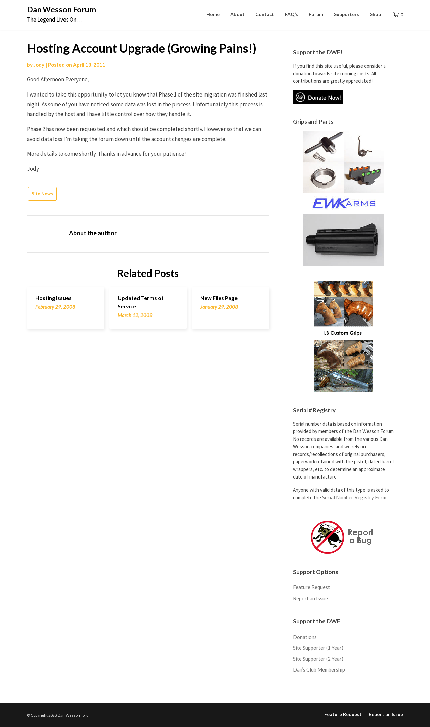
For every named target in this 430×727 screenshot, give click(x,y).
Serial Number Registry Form (354, 497)
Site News (42, 193)
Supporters (346, 14)
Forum (316, 14)
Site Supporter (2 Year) (318, 659)
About (237, 14)
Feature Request (311, 587)
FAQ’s (291, 14)
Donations (305, 637)
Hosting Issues (53, 298)
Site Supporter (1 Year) (318, 648)
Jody (39, 65)
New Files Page (219, 298)
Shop (375, 14)
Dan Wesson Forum (61, 9)
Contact (264, 14)
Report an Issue (310, 598)
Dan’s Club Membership (319, 669)
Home (213, 14)
